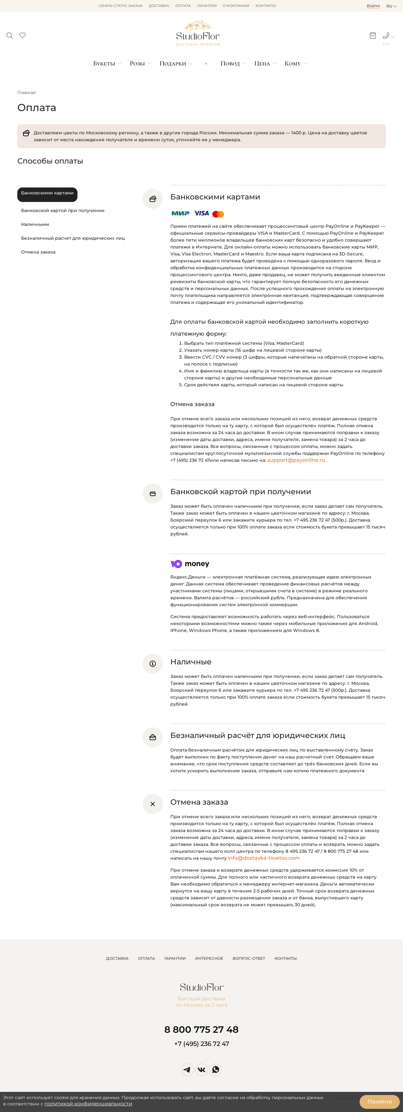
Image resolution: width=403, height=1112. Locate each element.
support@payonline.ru (296, 460)
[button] (9, 33)
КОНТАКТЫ (286, 958)
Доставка (159, 5)
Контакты (266, 5)
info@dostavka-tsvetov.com (264, 858)
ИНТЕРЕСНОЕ (209, 958)
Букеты (104, 63)
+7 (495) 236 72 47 (201, 1044)
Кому (293, 63)
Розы (137, 63)
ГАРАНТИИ (175, 958)
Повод (230, 63)
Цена (262, 63)
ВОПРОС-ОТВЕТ (249, 958)
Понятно (379, 1101)
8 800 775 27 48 (201, 1029)
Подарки (173, 63)
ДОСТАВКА (117, 958)
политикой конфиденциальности (88, 1104)
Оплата (183, 5)
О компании (236, 5)
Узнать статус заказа (121, 5)
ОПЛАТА (146, 958)
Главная (26, 92)
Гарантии (207, 5)
